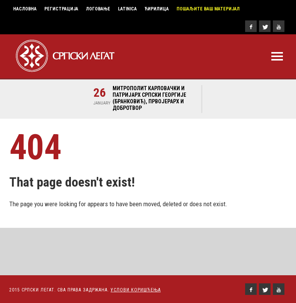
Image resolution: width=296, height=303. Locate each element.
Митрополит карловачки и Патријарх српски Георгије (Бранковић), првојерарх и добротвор (149, 98)
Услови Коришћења (136, 290)
